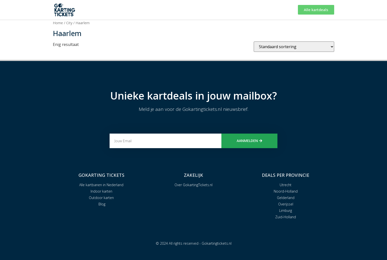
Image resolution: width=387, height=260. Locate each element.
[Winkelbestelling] (294, 46)
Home (58, 22)
